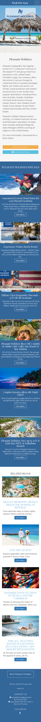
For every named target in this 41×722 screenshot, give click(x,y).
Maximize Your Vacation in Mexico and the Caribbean (20, 595)
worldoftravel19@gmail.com (21, 697)
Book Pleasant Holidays (20, 38)
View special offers (20, 50)
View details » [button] (20, 214)
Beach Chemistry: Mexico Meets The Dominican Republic (20, 504)
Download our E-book (20, 152)
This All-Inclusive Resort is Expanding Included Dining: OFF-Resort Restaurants (20, 645)
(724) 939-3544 (20, 2)
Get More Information (20, 147)
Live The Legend (20, 550)
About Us (20, 688)
